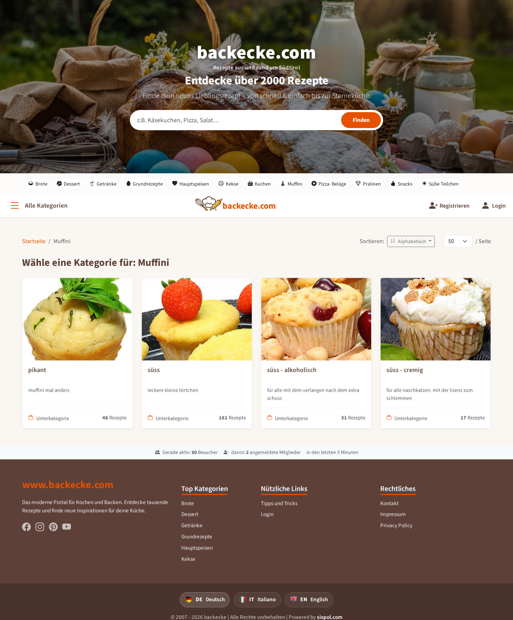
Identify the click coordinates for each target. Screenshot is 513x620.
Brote (37, 183)
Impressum (393, 518)
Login (267, 518)
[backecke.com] (249, 205)
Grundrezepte (144, 183)
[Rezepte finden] (361, 120)
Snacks (401, 183)
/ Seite (483, 241)
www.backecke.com (68, 489)
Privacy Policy (397, 530)
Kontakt (390, 507)
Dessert (68, 183)
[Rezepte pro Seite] (458, 241)
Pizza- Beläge (329, 183)
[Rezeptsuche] (256, 120)
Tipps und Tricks (279, 507)
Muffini (291, 183)
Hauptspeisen (190, 183)
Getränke (102, 183)
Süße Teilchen (440, 183)
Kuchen (259, 183)
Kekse (228, 183)
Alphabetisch (408, 241)
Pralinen (368, 183)
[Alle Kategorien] (38, 205)
